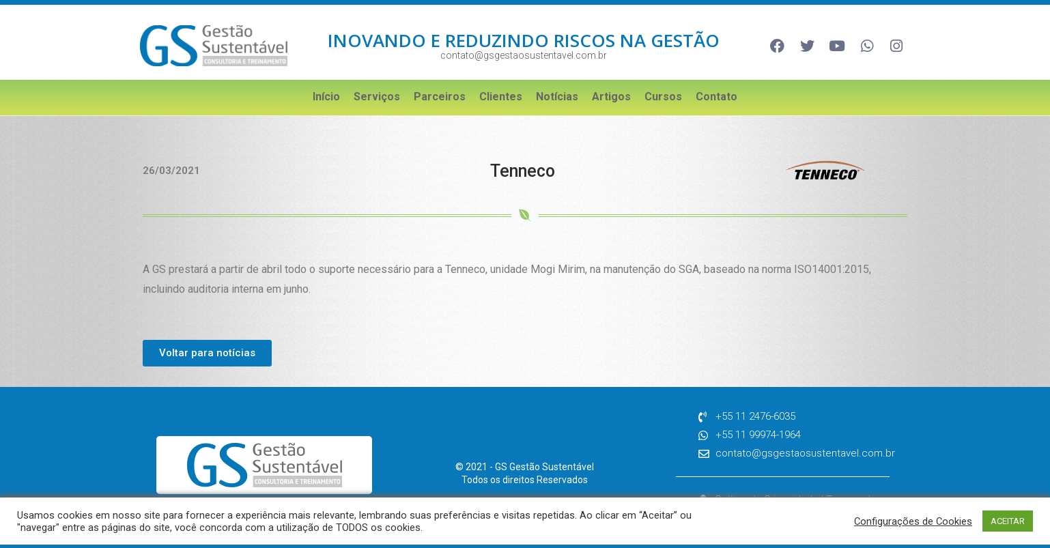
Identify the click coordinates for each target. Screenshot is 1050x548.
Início (326, 96)
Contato (716, 96)
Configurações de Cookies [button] (913, 521)
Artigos (611, 96)
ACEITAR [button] (1008, 521)
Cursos (663, 96)
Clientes (500, 96)
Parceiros (440, 96)
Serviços (377, 96)
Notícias (557, 96)
